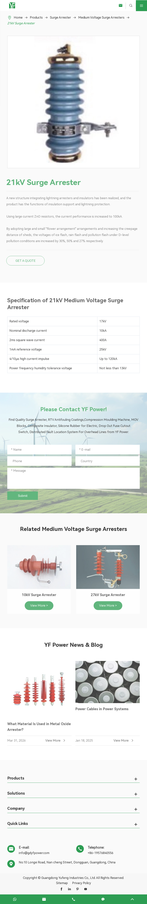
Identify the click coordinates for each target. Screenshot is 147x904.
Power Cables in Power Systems (101, 711)
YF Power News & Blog (73, 645)
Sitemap (62, 883)
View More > (39, 607)
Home (18, 17)
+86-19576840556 (100, 853)
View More (55, 743)
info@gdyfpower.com (34, 853)
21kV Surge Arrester (21, 23)
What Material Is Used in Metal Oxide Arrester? (39, 729)
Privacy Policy (81, 883)
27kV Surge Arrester (108, 597)
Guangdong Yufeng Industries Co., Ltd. (68, 878)
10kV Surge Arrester (39, 597)
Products (36, 17)
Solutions (16, 793)
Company (16, 808)
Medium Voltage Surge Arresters (101, 17)
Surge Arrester (60, 17)
